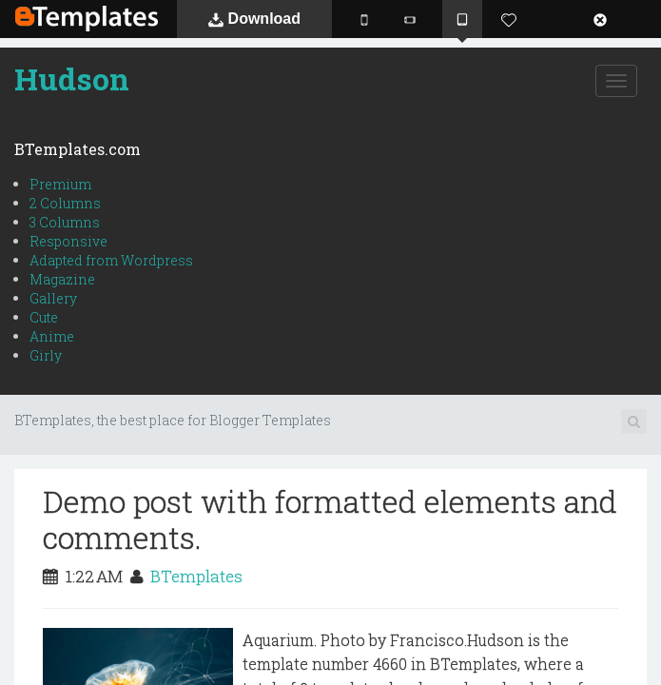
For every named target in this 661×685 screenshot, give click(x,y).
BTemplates (86, 18)
